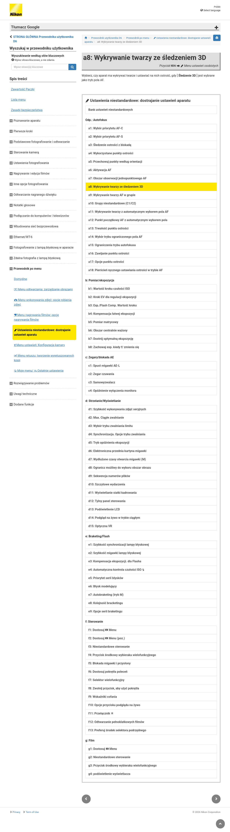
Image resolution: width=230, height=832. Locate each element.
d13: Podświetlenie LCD (104, 509)
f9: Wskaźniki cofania (102, 696)
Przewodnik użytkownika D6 (106, 38)
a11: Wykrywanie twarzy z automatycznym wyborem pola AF (128, 211)
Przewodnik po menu (137, 38)
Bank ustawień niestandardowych (110, 109)
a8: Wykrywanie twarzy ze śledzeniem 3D (115, 186)
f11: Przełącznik (100, 713)
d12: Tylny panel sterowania (106, 501)
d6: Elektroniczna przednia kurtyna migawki (117, 451)
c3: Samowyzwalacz (101, 382)
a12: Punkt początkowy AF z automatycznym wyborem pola (127, 220)
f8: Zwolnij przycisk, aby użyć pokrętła (113, 688)
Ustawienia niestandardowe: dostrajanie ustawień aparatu (42, 332)
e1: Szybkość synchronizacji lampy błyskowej (118, 544)
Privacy (16, 812)
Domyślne (20, 279)
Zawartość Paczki (23, 89)
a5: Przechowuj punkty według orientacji (115, 161)
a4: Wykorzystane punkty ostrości (110, 153)
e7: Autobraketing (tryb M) (106, 594)
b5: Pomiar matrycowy (103, 322)
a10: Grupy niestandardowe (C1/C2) (112, 203)
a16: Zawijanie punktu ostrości (108, 253)
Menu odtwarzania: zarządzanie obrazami (43, 289)
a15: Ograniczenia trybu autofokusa (112, 245)
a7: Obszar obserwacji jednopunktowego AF (117, 178)
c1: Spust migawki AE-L (104, 365)
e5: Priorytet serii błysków (105, 578)
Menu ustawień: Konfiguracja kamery (39, 345)
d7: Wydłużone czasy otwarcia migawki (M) (117, 459)
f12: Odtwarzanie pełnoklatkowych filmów (116, 722)
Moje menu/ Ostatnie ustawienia (39, 370)
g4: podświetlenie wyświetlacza (109, 774)
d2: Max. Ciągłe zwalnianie (106, 417)
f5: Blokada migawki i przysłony (109, 663)
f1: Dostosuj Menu (102, 630)
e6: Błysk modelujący (102, 586)
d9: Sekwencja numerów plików (109, 476)
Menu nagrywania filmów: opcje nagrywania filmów (36, 317)
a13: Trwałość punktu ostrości (108, 228)
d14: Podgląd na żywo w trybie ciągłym (114, 517)
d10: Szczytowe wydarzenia (106, 484)
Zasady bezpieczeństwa (27, 110)
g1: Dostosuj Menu (102, 749)
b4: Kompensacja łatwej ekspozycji (111, 313)
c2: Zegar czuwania (101, 374)
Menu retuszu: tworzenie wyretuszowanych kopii (44, 358)
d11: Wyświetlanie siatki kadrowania (112, 492)
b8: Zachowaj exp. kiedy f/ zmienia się (113, 347)
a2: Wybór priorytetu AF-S (105, 136)
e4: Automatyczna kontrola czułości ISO (116, 569)
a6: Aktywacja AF (99, 170)
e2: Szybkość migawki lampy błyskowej (114, 553)
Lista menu (18, 99)
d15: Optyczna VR (100, 526)
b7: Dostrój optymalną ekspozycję (110, 339)
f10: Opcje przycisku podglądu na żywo (114, 705)
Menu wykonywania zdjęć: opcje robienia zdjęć (43, 302)
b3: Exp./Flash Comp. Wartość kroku (112, 305)
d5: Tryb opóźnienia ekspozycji (108, 442)
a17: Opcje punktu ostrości (106, 262)
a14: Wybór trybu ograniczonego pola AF (115, 237)
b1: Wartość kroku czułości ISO (109, 288)
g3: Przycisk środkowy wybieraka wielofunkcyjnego (122, 765)
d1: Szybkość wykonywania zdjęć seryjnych (117, 409)
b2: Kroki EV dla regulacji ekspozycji (112, 297)
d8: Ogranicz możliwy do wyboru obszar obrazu (119, 467)
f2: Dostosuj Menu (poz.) (106, 638)
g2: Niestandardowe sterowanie (109, 757)
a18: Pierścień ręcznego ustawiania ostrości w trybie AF (125, 270)
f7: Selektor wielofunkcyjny (106, 680)
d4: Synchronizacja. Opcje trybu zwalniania (116, 434)
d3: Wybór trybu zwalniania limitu (110, 426)
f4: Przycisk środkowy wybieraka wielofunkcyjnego (122, 655)
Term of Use (32, 812)
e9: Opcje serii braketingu (105, 611)
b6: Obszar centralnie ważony (107, 330)
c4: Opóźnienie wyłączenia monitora (112, 390)
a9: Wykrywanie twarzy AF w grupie (111, 195)
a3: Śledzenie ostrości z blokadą (109, 145)
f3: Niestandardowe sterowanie (109, 646)
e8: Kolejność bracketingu (105, 603)
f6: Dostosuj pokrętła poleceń (107, 671)
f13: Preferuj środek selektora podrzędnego (117, 730)
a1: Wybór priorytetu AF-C (105, 128)
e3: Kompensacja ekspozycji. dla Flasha (114, 561)
